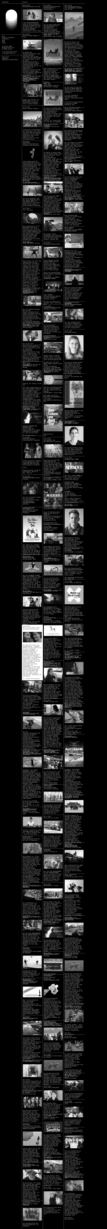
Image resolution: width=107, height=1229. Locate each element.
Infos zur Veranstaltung (52, 272)
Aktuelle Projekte (8, 37)
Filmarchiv (5, 38)
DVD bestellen (48, 434)
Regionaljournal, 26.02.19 (31, 470)
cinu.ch (46, 82)
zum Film (67, 1032)
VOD (45, 435)
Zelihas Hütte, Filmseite (52, 273)
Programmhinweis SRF (50, 522)
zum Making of (69, 1034)
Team (3, 40)
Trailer (46, 616)
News (3, 36)
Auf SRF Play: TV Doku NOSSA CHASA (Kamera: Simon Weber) (53, 364)
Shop (3, 41)
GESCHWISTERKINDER (50, 335)
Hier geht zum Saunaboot (52, 396)
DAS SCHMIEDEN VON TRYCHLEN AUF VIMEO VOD (74, 578)
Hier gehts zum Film (50, 395)
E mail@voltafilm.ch (8, 53)
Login (4, 43)
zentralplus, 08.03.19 (30, 471)
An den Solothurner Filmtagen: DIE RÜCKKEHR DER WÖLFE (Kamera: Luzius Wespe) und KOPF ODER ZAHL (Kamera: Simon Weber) (52, 369)
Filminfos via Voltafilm (52, 524)
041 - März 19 (27, 473)
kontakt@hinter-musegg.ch (31, 710)
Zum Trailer (68, 1217)
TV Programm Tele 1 (29, 435)
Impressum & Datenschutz (10, 59)
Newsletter (5, 57)
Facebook (5, 58)
